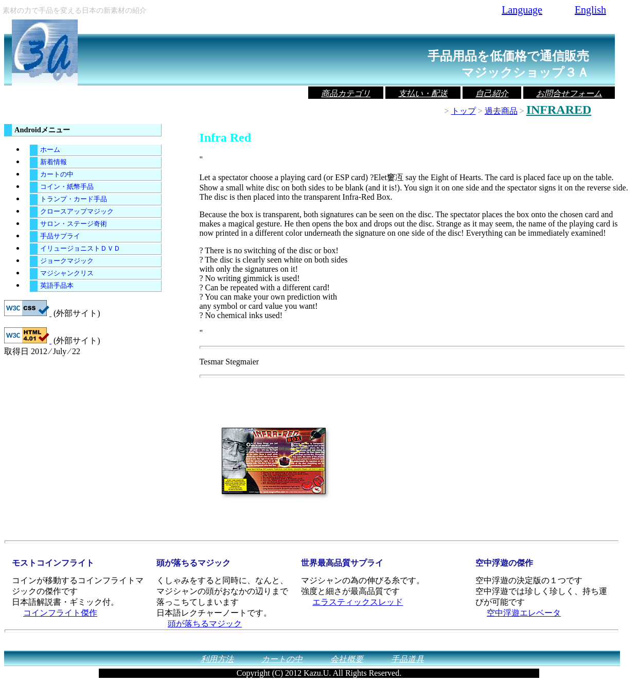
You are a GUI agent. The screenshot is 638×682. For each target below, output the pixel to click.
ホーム (50, 149)
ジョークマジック (67, 261)
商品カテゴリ (345, 93)
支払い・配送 (423, 93)
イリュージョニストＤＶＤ (80, 248)
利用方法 (217, 659)
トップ (463, 111)
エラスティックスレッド (357, 602)
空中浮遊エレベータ (524, 612)
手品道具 (407, 659)
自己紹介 (491, 93)
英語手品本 (57, 285)
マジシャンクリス (67, 273)
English (590, 9)
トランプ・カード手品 (73, 199)
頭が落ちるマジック (205, 623)
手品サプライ (60, 236)
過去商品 (501, 111)
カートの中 (57, 174)
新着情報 (53, 162)
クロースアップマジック (77, 211)
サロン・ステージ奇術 (73, 224)
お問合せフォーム (569, 93)
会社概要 (346, 659)
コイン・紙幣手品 (67, 186)
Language (522, 9)
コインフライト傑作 (60, 612)
